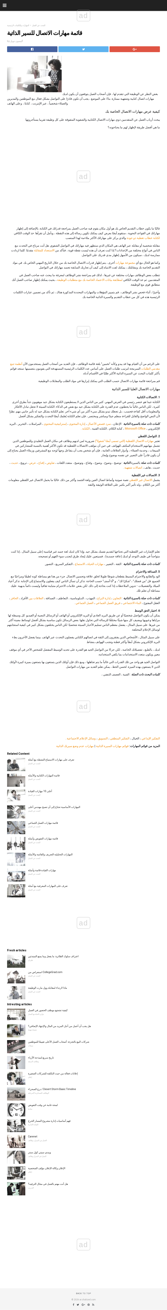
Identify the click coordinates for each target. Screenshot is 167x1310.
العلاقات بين (36, 598)
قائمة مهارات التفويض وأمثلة (43, 838)
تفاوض (51, 463)
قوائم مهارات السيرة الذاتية (112, 746)
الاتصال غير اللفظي (140, 480)
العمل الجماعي (105, 603)
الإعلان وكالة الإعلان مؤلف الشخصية (46, 1168)
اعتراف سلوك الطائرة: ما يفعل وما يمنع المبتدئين (53, 956)
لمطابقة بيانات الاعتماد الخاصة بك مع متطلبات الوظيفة (89, 280)
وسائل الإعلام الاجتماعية (81, 738)
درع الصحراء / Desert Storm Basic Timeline (52, 1089)
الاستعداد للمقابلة (44, 250)
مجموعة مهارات (125, 262)
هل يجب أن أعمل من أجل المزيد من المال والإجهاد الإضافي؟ (59, 1026)
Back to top (83, 1293)
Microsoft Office (135, 428)
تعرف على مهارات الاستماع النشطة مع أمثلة (51, 759)
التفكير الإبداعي (151, 738)
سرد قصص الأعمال (99, 424)
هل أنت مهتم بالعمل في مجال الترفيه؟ (48, 1183)
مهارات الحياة (95, 564)
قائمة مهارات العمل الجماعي (43, 822)
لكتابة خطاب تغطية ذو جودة (143, 238)
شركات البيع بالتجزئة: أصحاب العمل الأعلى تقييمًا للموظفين (58, 1041)
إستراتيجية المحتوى (55, 424)
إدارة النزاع (103, 598)
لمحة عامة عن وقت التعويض (43, 1105)
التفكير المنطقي (119, 738)
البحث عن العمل (38, 25)
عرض (32, 463)
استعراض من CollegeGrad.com (45, 972)
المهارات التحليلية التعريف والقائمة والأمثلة (50, 854)
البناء (138, 603)
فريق (117, 603)
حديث (14, 463)
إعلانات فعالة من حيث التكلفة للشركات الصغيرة (53, 1073)
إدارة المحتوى (77, 424)
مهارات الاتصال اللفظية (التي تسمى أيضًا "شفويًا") (124, 441)
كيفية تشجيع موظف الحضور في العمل (48, 1010)
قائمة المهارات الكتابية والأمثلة (44, 775)
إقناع (41, 463)
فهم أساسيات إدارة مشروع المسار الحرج (49, 1120)
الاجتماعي (129, 603)
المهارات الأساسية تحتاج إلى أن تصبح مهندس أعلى (54, 807)
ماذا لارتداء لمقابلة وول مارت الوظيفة (47, 987)
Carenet (32, 1136)
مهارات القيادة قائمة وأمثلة (42, 870)
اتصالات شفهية (133, 467)
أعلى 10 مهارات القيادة (40, 791)
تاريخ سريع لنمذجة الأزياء (41, 1057)
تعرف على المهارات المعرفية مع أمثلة (48, 885)
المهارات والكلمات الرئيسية (18, 25)
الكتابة (86, 428)
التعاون (117, 598)
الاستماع (80, 564)
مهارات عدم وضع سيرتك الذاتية (75, 746)
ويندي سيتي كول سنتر (39, 1152)
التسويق (103, 738)
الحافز (14, 598)
